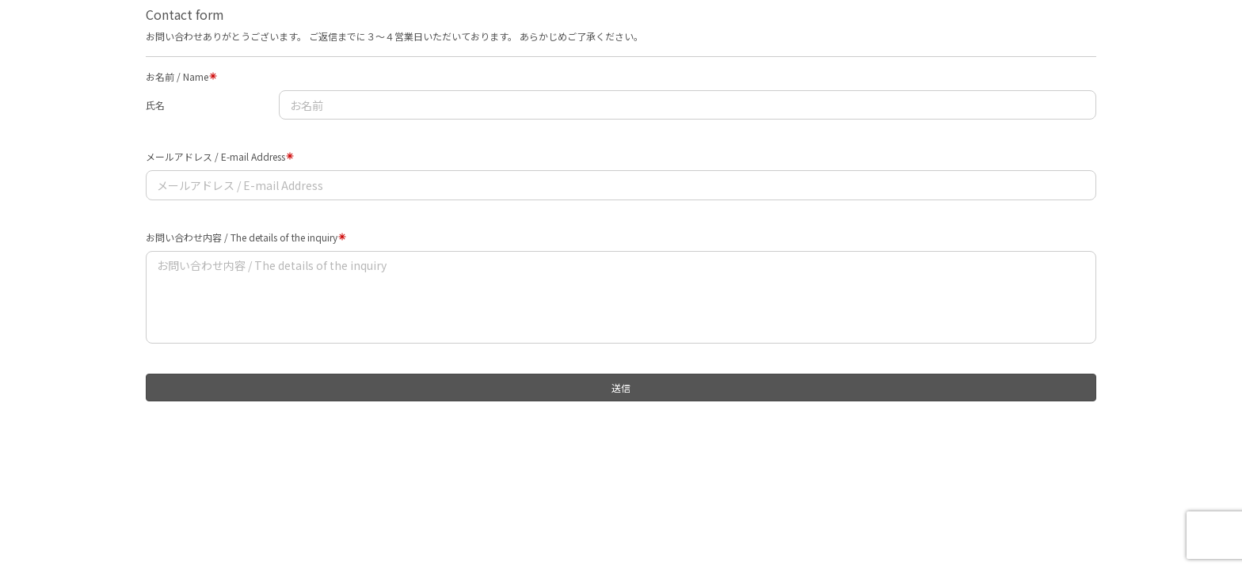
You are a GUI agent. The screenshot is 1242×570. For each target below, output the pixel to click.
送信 (621, 387)
